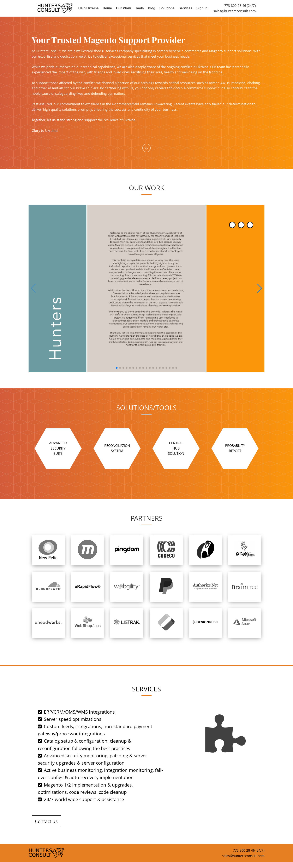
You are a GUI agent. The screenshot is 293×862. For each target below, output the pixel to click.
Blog (151, 8)
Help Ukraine (88, 8)
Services (185, 8)
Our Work (123, 8)
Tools (139, 8)
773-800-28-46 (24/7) (240, 5)
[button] (259, 288)
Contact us (46, 821)
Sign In (201, 8)
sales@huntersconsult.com (234, 11)
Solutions (166, 8)
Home (107, 8)
